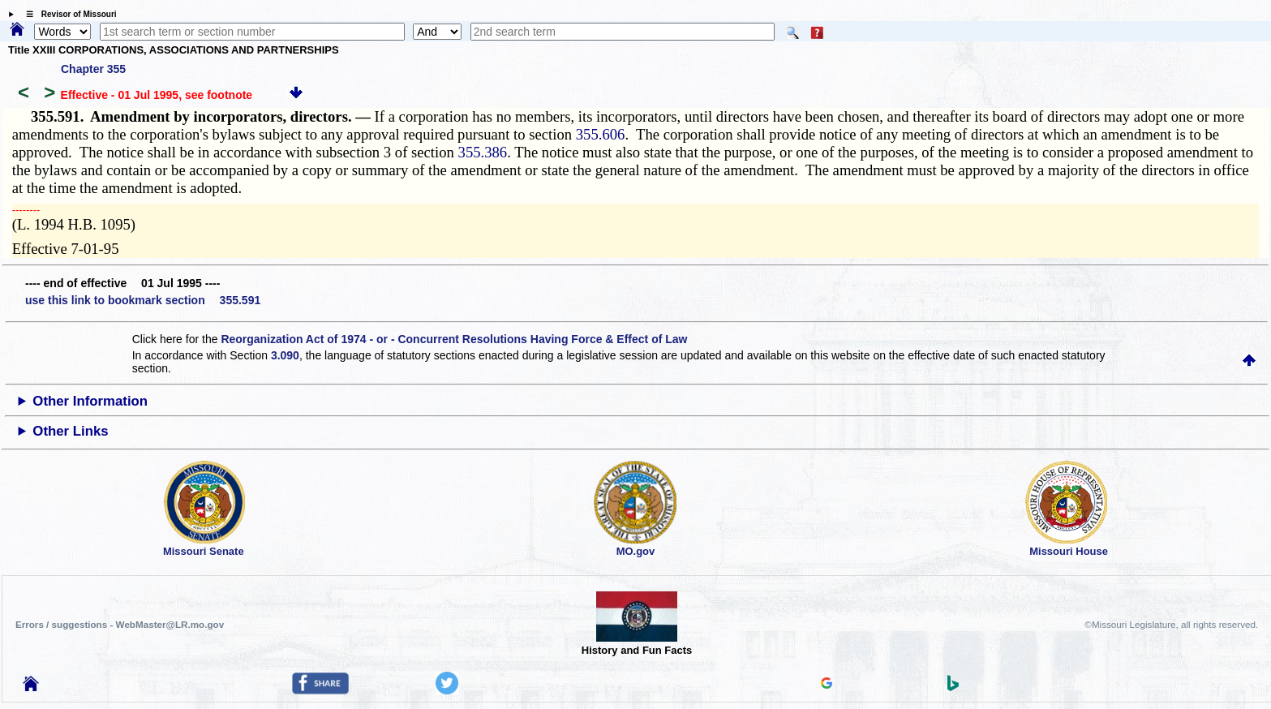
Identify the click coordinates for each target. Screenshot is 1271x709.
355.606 (600, 134)
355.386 (483, 152)
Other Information (90, 401)
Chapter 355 (93, 68)
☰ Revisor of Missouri (67, 14)
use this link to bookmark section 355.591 (142, 300)
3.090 (285, 355)
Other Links (70, 431)
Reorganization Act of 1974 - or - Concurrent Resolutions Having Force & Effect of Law (454, 339)
